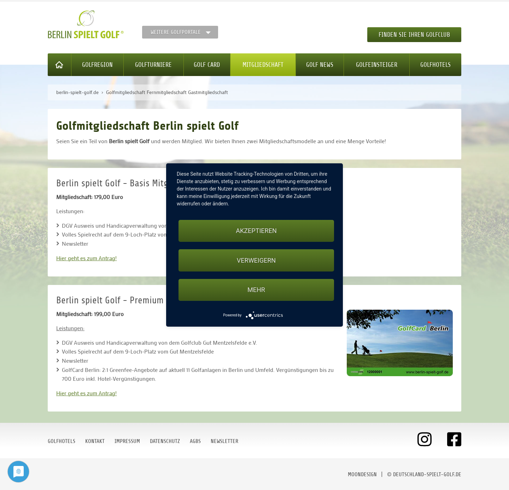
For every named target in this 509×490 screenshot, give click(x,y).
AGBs (195, 441)
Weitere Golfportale (176, 32)
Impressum (127, 441)
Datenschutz (165, 441)
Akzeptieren (256, 230)
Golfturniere (153, 64)
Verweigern (256, 260)
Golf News (319, 64)
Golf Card (207, 64)
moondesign (362, 474)
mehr (256, 289)
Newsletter (224, 441)
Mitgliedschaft (262, 64)
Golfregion (97, 64)
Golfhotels (435, 64)
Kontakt (95, 441)
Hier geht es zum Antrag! (86, 258)
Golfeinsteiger (376, 64)
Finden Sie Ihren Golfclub (414, 34)
